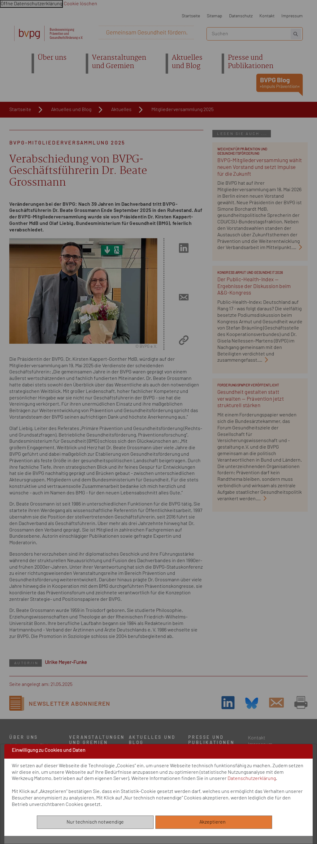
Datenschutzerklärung (252, 778)
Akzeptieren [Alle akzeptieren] (213, 822)
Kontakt (267, 16)
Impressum (292, 16)
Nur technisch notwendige (95, 822)
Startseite (191, 16)
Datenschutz (241, 16)
